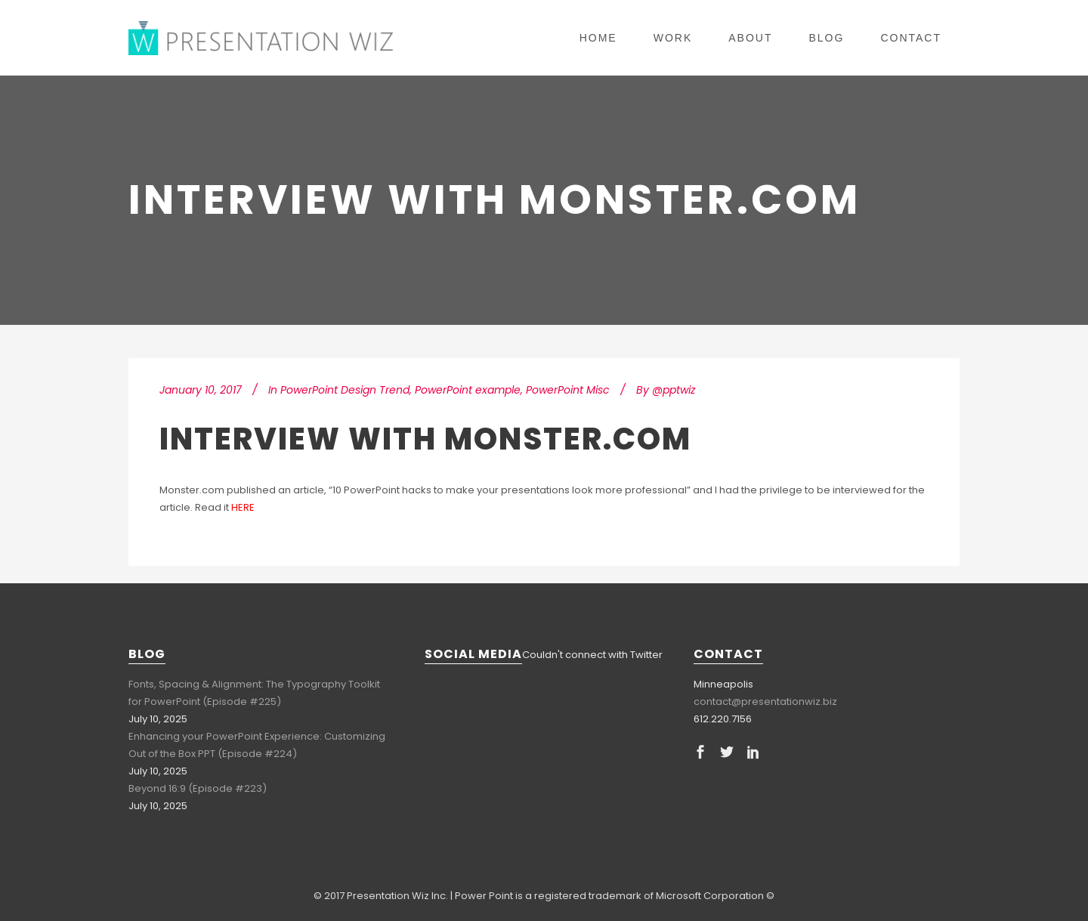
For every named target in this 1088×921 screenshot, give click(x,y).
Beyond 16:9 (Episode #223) (197, 788)
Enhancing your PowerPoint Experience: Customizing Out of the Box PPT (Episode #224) (256, 745)
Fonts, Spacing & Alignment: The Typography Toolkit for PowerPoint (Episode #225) (254, 693)
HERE (243, 507)
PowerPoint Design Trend (345, 389)
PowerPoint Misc (568, 389)
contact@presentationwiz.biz (765, 701)
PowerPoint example (468, 389)
